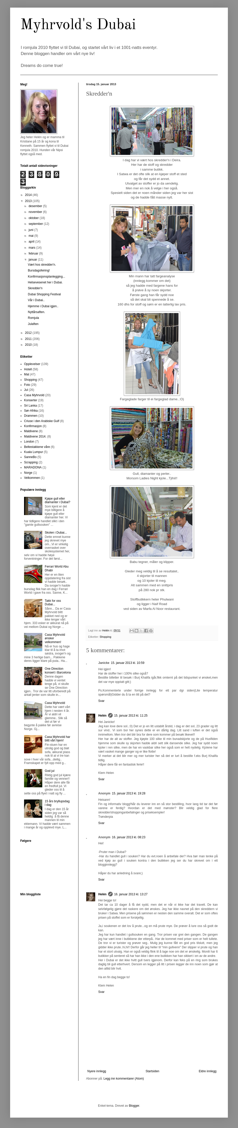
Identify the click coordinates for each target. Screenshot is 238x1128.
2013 (29, 201)
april (32, 241)
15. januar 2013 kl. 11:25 (131, 715)
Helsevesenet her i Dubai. (45, 282)
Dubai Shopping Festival (44, 294)
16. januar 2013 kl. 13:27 (131, 894)
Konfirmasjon (33, 426)
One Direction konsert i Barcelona (58, 670)
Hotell (28, 369)
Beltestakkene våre (37, 447)
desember (36, 206)
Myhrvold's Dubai (78, 25)
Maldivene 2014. (35, 436)
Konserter (30, 400)
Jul (26, 390)
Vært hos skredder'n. (42, 264)
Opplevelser (32, 364)
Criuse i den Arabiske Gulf (41, 421)
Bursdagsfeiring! (39, 270)
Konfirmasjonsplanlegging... (46, 276)
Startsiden (152, 1071)
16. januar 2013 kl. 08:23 (128, 837)
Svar (101, 701)
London (29, 441)
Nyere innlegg (96, 1071)
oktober (34, 218)
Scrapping (31, 462)
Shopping (105, 636)
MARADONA (33, 467)
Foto (27, 385)
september (36, 224)
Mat (26, 374)
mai (31, 236)
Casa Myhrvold (34, 395)
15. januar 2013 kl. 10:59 (127, 663)
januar (33, 259)
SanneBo (30, 457)
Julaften (33, 324)
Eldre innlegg (207, 1071)
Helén (102, 715)
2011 (29, 339)
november (36, 212)
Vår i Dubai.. (36, 300)
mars (32, 247)
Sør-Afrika (31, 410)
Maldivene (31, 431)
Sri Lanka (30, 405)
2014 (29, 195)
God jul (49, 771)
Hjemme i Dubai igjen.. (43, 306)
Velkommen (32, 478)
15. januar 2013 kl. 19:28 (128, 793)
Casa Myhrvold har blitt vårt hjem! (57, 738)
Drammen (30, 415)
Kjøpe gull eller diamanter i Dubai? (57, 500)
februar (34, 253)
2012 (29, 333)
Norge (28, 473)
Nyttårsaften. (36, 312)
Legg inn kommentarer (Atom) (124, 1078)
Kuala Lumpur (33, 452)
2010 (29, 345)
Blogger (134, 1105)
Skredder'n (35, 288)
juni (31, 230)
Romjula (33, 318)
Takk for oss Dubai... (53, 602)
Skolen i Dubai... (56, 532)
